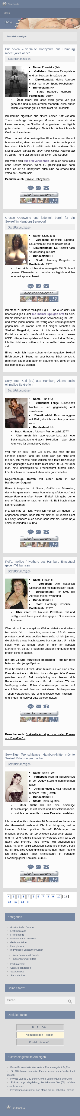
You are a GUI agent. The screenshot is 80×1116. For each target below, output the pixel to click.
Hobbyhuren (17, 946)
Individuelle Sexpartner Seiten (26, 949)
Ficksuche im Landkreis (23, 938)
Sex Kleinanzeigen (19, 58)
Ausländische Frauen (22, 927)
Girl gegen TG (66, 510)
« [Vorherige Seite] (8, 896)
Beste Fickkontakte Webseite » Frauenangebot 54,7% (40, 1067)
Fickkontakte (17, 934)
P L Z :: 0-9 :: (40, 1027)
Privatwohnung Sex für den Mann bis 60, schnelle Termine (42, 1089)
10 (58, 896)
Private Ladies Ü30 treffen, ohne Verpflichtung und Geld (41, 1078)
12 (9, 901)
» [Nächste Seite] (28, 901)
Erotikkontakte (18, 930)
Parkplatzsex (17, 963)
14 (22, 901)
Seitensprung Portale (24, 958)
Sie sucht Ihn (17, 975)
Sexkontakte (17, 971)
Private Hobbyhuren (37, 179)
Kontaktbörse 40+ (40, 1042)
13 (15, 901)
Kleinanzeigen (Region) (40, 1034)
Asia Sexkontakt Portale (26, 955)
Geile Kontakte (18, 942)
